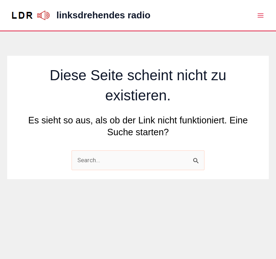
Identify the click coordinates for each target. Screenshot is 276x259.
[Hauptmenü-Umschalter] (261, 15)
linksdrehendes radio (103, 15)
